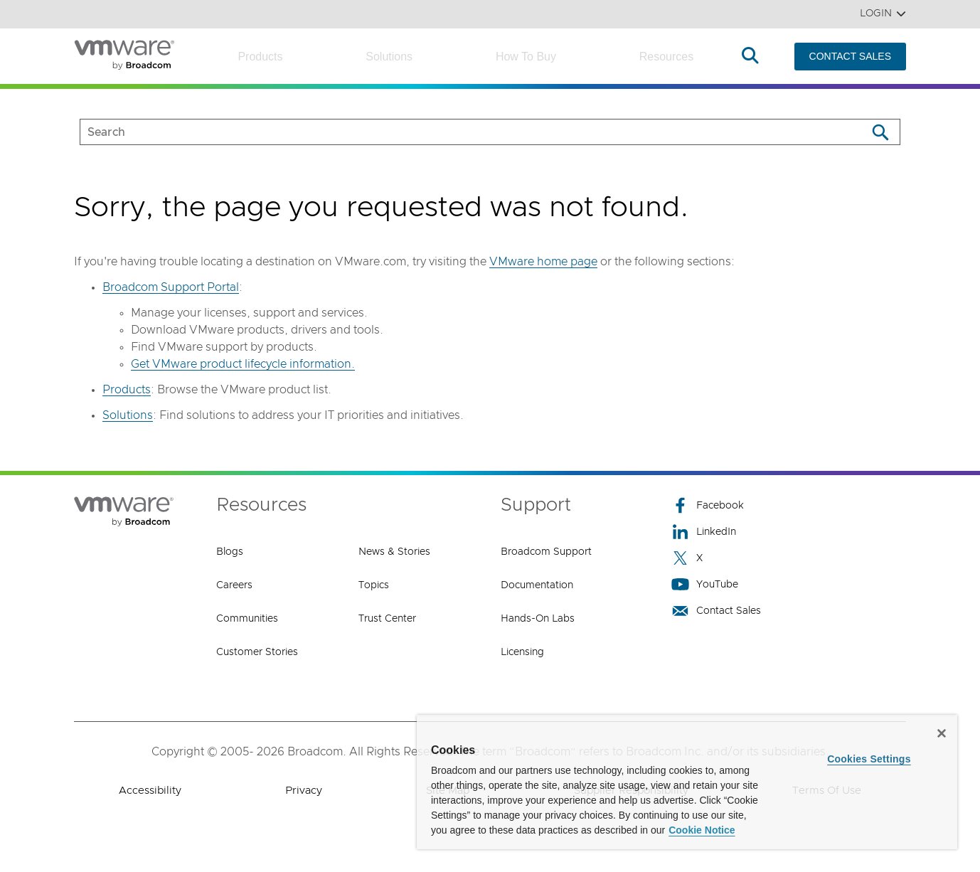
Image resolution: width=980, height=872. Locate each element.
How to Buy (526, 56)
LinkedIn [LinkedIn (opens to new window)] (703, 532)
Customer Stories (257, 652)
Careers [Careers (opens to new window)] (234, 585)
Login (883, 14)
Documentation (537, 585)
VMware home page (543, 261)
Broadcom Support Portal (170, 287)
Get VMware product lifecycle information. (243, 364)
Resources (666, 56)
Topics (373, 585)
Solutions (389, 56)
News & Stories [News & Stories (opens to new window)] (394, 552)
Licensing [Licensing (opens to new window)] (522, 652)
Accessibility (150, 790)
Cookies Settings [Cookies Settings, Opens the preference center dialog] (869, 759)
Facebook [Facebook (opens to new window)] (707, 505)
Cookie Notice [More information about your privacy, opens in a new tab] (702, 830)
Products (260, 56)
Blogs (229, 552)
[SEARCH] (458, 131)
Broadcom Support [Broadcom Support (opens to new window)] (546, 552)
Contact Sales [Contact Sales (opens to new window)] (716, 611)
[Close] (941, 733)
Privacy (303, 790)
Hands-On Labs (538, 619)
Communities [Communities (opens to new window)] (247, 619)
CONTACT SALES (850, 56)
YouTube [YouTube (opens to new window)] (704, 584)
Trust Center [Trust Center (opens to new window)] (387, 619)
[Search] (880, 131)
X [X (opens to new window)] (687, 558)
